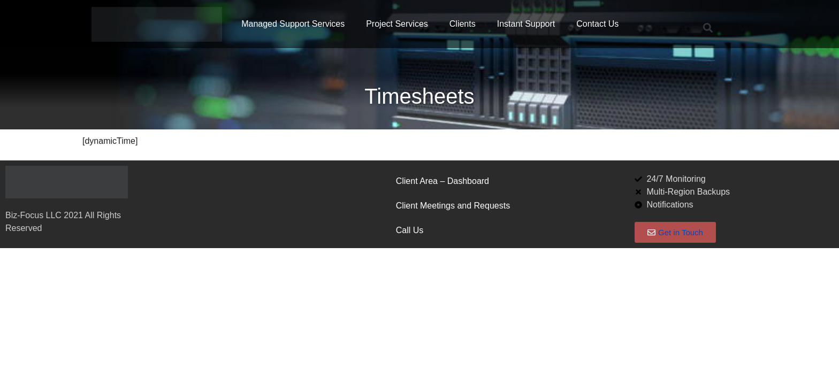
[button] (707, 28)
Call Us (410, 230)
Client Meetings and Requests (453, 205)
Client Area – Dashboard (442, 181)
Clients (462, 23)
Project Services (397, 23)
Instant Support (526, 23)
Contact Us (597, 23)
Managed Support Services (293, 23)
